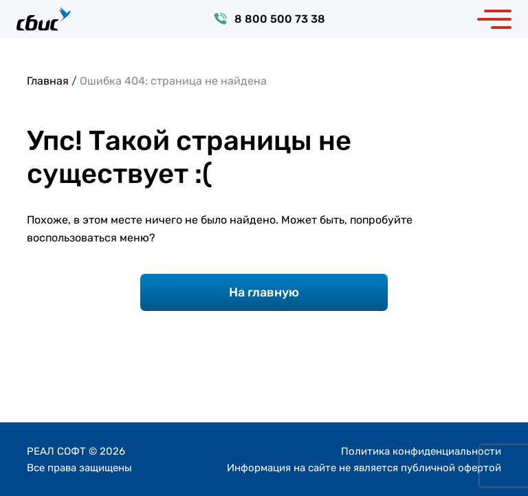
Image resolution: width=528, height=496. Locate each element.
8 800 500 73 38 (279, 18)
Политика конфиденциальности (421, 451)
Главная (48, 80)
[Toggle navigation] (494, 19)
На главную (264, 292)
